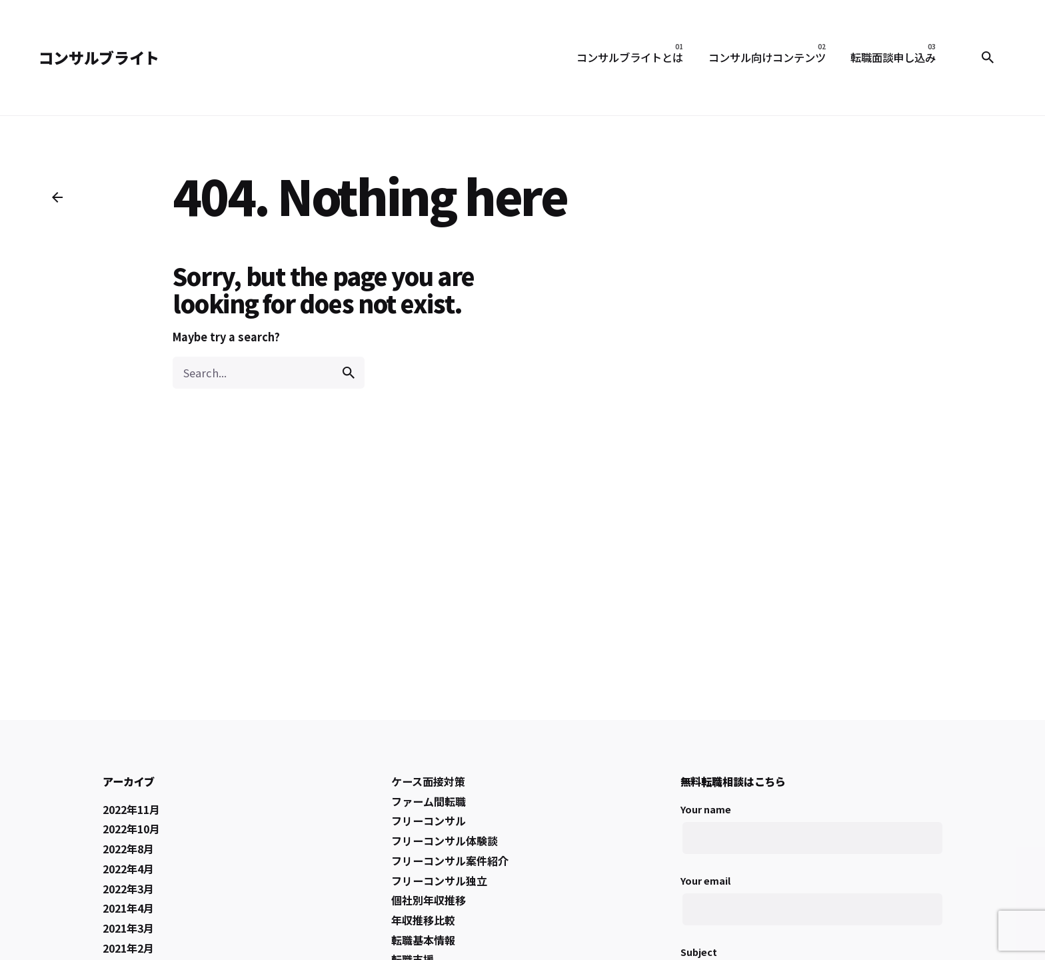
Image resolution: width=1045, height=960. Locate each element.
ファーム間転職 (428, 801)
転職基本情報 (423, 940)
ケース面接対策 (428, 781)
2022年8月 (128, 849)
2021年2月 (128, 948)
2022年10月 (131, 829)
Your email (811, 907)
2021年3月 (128, 928)
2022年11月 (131, 809)
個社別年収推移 (428, 900)
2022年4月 (128, 869)
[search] (349, 373)
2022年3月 (128, 889)
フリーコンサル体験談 (444, 841)
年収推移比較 (423, 920)
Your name (811, 836)
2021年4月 (128, 908)
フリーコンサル (428, 821)
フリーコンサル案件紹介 (450, 861)
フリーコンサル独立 (439, 881)
